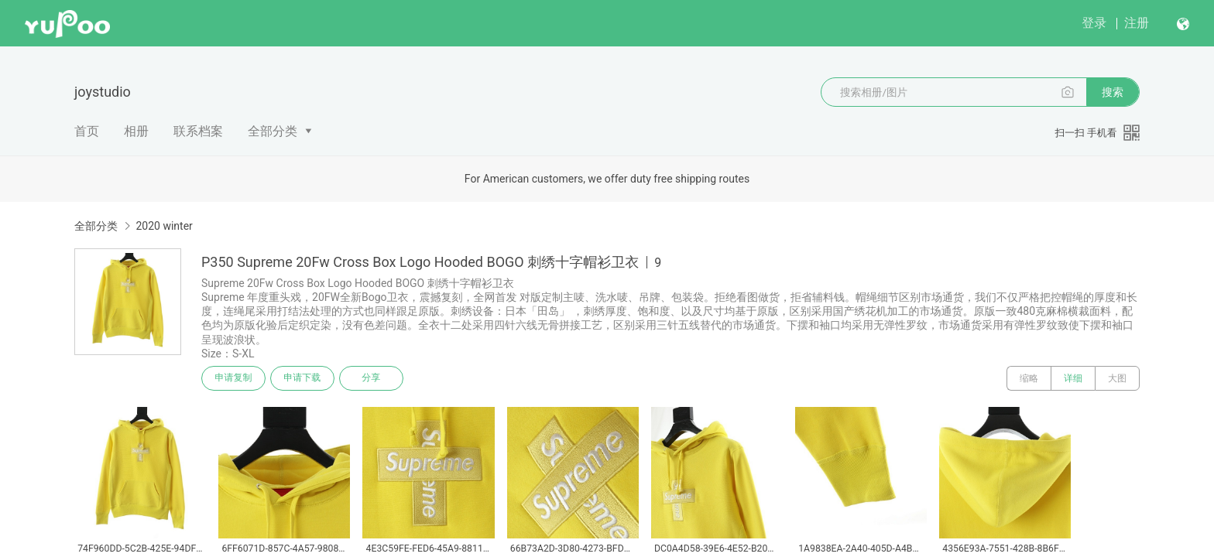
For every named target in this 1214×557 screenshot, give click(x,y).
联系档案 (198, 131)
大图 (1117, 378)
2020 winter (163, 226)
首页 (86, 131)
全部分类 (272, 131)
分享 (373, 378)
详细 (1073, 378)
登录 (1094, 22)
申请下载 (303, 378)
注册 (1136, 22)
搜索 (1112, 92)
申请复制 (233, 378)
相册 (136, 131)
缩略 (1029, 378)
